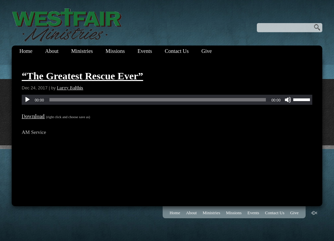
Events (145, 51)
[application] (167, 100)
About (51, 51)
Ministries (82, 51)
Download (33, 116)
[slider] (157, 99)
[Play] (27, 99)
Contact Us (177, 51)
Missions (115, 51)
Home (25, 51)
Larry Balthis (70, 87)
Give (206, 51)
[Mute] (288, 99)
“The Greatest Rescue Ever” (82, 75)
